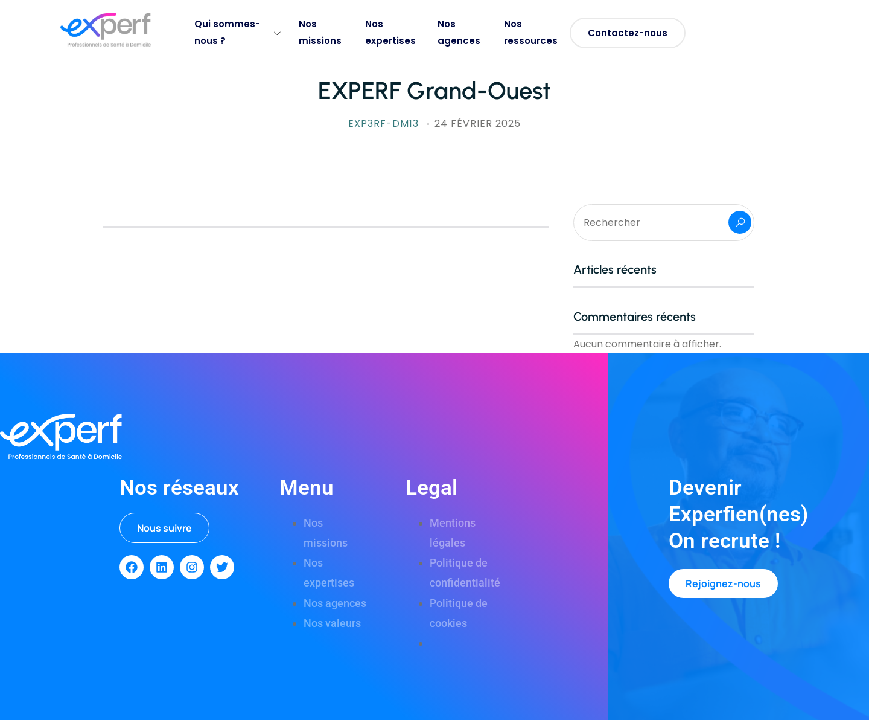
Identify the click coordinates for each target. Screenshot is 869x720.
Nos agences (459, 32)
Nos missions (320, 32)
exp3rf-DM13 (385, 123)
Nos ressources (531, 32)
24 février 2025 (477, 123)
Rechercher (739, 222)
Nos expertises (390, 32)
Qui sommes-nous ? (237, 32)
